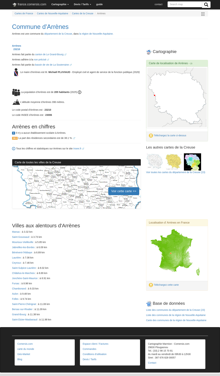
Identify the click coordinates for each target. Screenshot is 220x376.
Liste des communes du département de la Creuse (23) (175, 310)
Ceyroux (17, 262)
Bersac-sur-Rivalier (22, 309)
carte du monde (25, 349)
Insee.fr (78, 148)
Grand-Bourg (19, 314)
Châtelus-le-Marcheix (23, 273)
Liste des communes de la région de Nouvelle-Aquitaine (176, 315)
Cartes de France (24, 13)
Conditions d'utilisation (95, 354)
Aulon (15, 293)
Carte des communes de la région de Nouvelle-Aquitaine (176, 320)
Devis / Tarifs (89, 359)
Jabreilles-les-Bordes (23, 247)
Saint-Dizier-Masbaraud (25, 319)
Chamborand (19, 288)
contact (158, 4)
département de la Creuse (58, 33)
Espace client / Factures (95, 343)
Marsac (16, 231)
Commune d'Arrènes (40, 26)
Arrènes (16, 45)
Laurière (16, 257)
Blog (19, 359)
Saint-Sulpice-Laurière (24, 268)
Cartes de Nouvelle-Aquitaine (52, 13)
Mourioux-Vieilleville (23, 242)
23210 (16, 49)
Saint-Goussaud (21, 237)
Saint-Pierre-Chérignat (24, 304)
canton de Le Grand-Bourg (50, 54)
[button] (60, 4)
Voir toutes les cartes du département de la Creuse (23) (175, 172)
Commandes (89, 349)
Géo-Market (23, 354)
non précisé (41, 59)
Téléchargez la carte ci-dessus (167, 135)
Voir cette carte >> (123, 191)
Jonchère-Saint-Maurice (25, 278)
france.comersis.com (29, 5)
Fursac (16, 283)
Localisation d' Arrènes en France (169, 222)
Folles (15, 299)
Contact (152, 362)
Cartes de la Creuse (83, 13)
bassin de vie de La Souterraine (53, 64)
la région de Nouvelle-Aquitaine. (96, 33)
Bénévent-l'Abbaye (22, 252)
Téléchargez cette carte (164, 284)
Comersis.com (25, 343)
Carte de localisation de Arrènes (168, 63)
